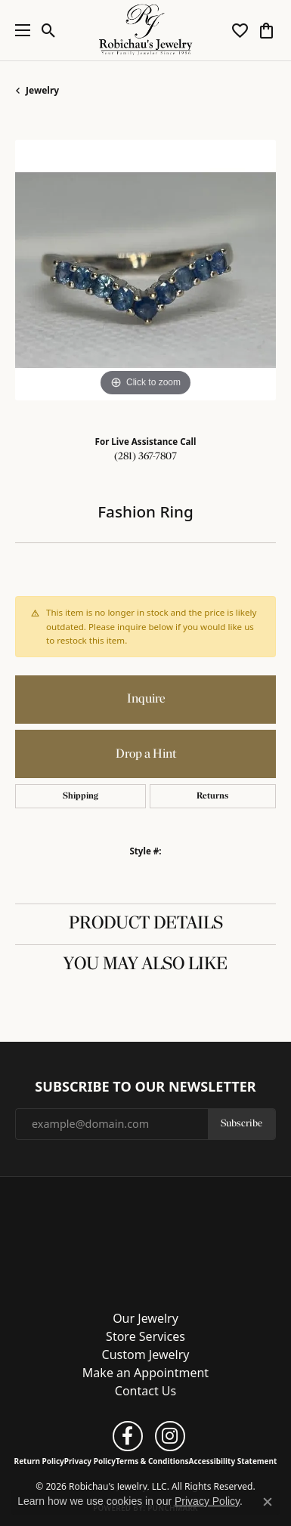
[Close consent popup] (267, 1501)
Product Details (146, 924)
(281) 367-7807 (145, 457)
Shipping (80, 796)
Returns (212, 796)
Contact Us (145, 1390)
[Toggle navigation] (19, 30)
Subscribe (241, 1124)
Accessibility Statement (233, 1461)
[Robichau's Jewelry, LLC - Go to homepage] (145, 1239)
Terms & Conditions (152, 1461)
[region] (145, 270)
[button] (48, 30)
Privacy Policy (90, 1461)
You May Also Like (145, 965)
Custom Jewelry (146, 1354)
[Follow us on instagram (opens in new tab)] (170, 1436)
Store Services (145, 1336)
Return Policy (39, 1461)
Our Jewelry (145, 1318)
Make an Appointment (145, 1372)
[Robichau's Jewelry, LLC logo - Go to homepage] (145, 30)
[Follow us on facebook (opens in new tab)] (128, 1436)
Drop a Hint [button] (146, 754)
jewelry (42, 90)
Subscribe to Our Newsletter (145, 1087)
